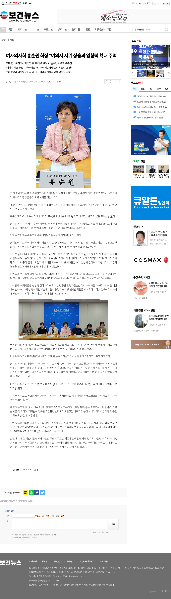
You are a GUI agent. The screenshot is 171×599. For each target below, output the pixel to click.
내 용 (6, 521)
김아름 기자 (11, 81)
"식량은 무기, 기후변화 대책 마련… (138, 177)
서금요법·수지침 (103, 29)
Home (2, 39)
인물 (139, 161)
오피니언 (76, 29)
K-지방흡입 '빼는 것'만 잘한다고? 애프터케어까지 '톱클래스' (158, 319)
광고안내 (45, 561)
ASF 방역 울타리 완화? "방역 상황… (163, 177)
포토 (87, 29)
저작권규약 (104, 561)
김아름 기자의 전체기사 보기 (25, 469)
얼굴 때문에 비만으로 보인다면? (146, 330)
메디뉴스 (22, 29)
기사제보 (146, 3)
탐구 (138, 226)
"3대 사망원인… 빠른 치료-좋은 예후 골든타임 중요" (158, 235)
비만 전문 (144, 310)
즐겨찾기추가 (27, 3)
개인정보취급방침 (86, 561)
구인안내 (58, 561)
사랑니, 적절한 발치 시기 (143, 297)
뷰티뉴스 (62, 29)
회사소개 (33, 561)
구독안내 (70, 561)
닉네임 (7, 516)
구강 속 (141, 277)
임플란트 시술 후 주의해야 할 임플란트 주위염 (158, 286)
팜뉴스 (35, 29)
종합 (10, 29)
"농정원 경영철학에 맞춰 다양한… (150, 177)
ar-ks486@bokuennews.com (29, 81)
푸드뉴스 (48, 29)
